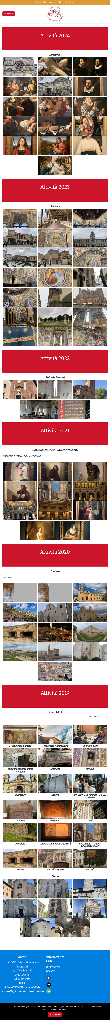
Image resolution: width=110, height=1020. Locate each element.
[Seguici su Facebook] (48, 978)
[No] (106, 1012)
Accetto (55, 1014)
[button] (8, 13)
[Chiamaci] (48, 991)
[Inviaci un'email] (48, 984)
